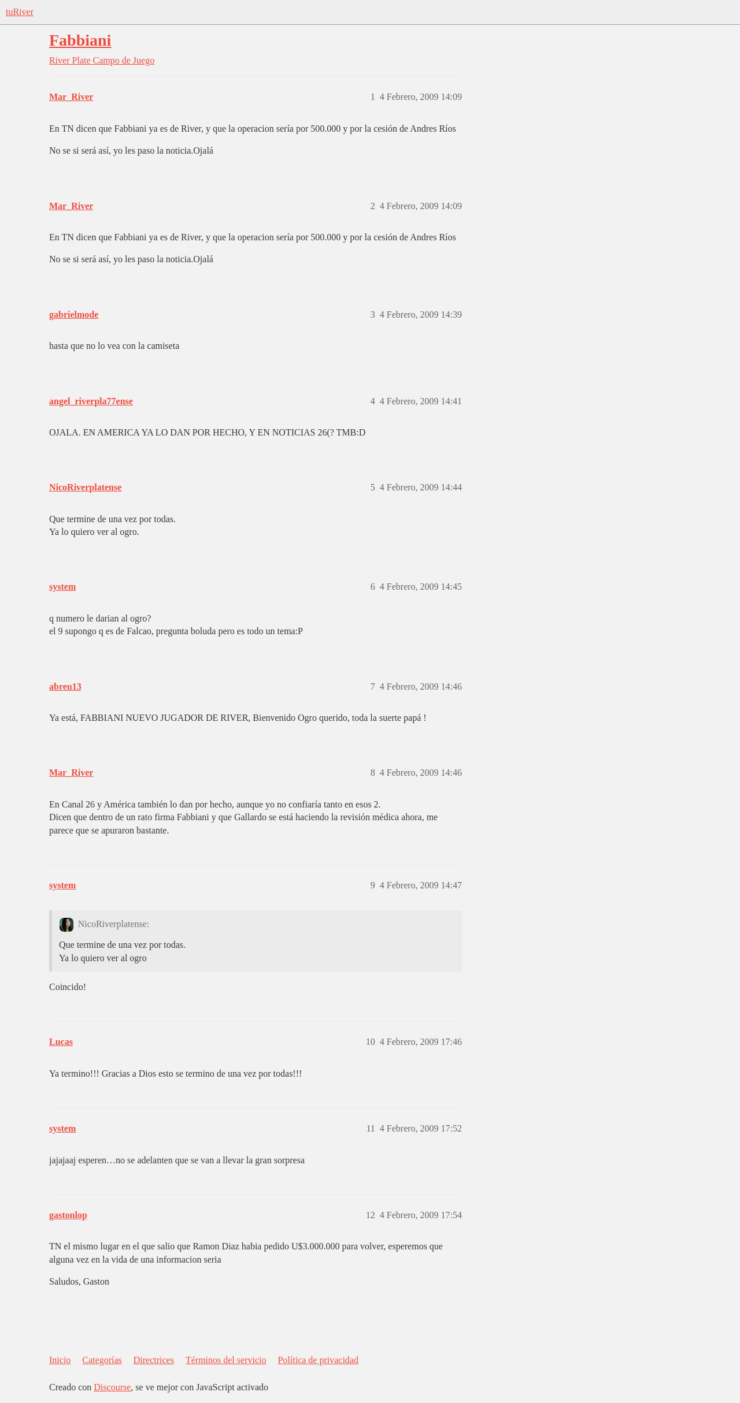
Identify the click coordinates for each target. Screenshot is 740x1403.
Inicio (60, 1360)
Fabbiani (80, 40)
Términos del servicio (226, 1360)
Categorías (101, 1360)
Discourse (112, 1387)
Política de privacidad (318, 1360)
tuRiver (20, 12)
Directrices (154, 1360)
